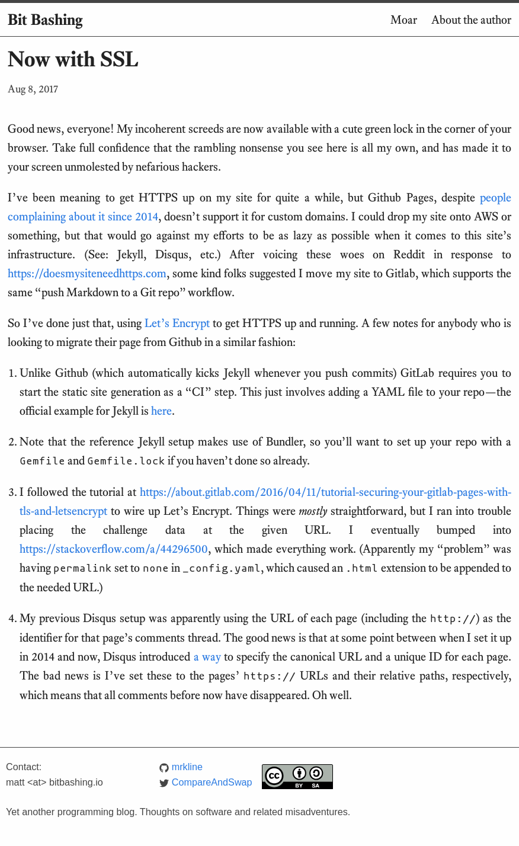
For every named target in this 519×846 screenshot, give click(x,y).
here (161, 410)
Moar (403, 19)
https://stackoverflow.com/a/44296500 (114, 548)
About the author (471, 19)
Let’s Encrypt (177, 323)
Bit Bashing (45, 19)
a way (207, 656)
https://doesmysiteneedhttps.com (87, 273)
